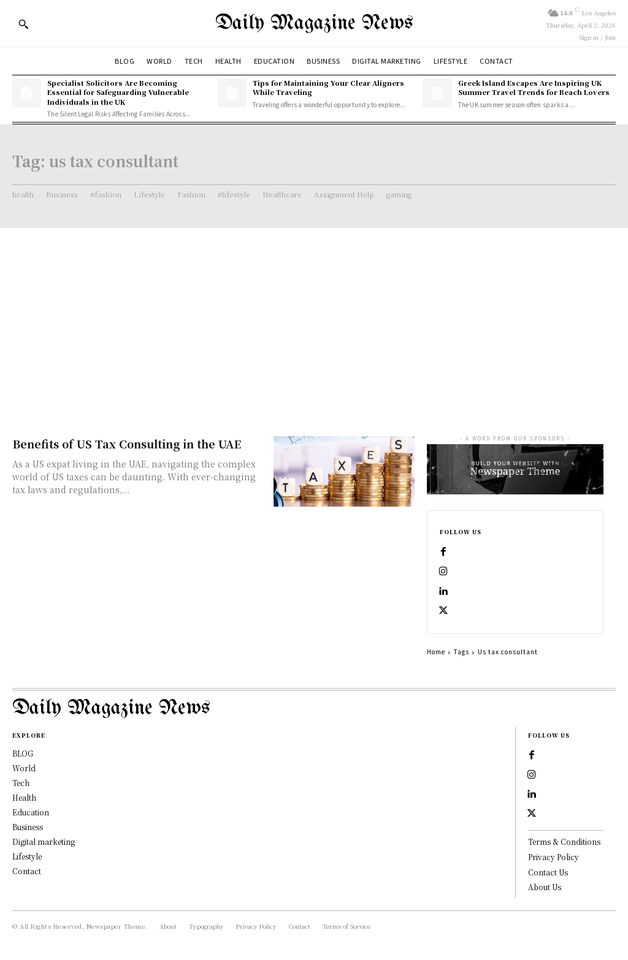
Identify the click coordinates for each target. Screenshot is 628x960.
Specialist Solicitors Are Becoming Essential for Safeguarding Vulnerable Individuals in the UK (118, 92)
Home (436, 651)
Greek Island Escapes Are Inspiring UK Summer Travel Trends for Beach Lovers (534, 87)
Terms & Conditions (564, 842)
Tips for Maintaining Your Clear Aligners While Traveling (328, 87)
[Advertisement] (314, 320)
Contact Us (548, 872)
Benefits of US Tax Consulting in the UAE (126, 444)
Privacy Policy (553, 857)
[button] (23, 24)
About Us (544, 887)
